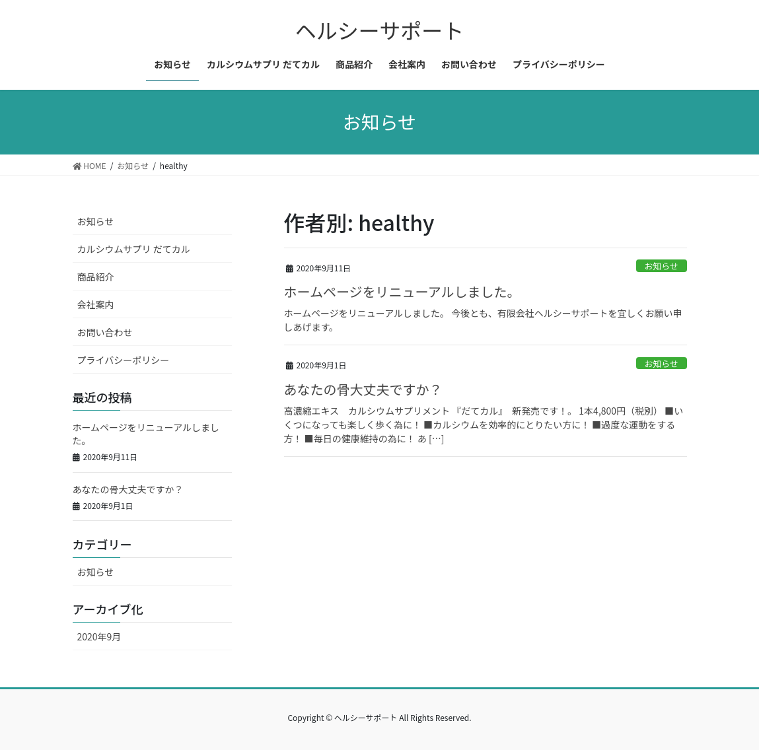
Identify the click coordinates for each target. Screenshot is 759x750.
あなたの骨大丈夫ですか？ (363, 389)
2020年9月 (99, 636)
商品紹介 (95, 276)
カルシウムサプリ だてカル (133, 249)
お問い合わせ (105, 332)
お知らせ (661, 265)
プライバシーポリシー (123, 359)
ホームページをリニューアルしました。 (402, 291)
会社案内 (95, 304)
